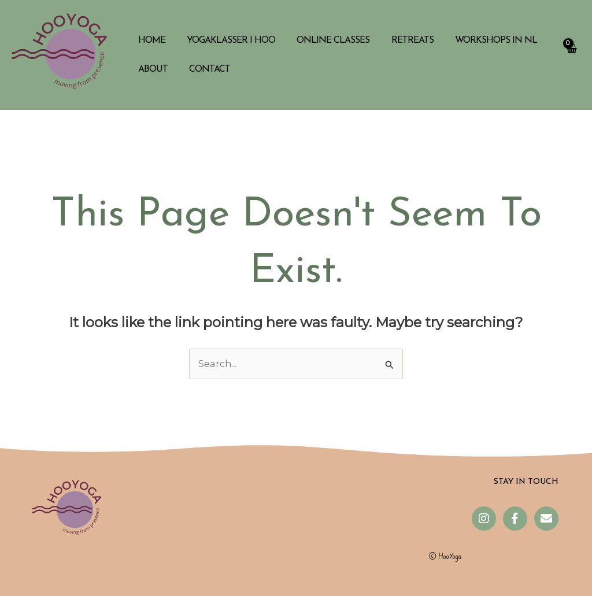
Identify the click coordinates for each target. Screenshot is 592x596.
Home (150, 40)
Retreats (401, 40)
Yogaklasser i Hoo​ (226, 40)
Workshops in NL (482, 40)
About (151, 69)
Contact (204, 69)
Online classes (325, 40)
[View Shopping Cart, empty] (570, 55)
